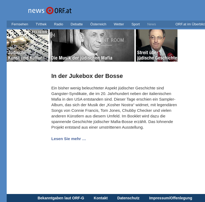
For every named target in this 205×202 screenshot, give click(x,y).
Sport (135, 24)
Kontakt (101, 198)
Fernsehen (19, 24)
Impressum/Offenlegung (170, 198)
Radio (58, 24)
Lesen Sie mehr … (68, 138)
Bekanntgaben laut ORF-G (61, 198)
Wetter (119, 24)
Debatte (77, 24)
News (151, 24)
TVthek (41, 24)
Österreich (98, 24)
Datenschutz (128, 198)
